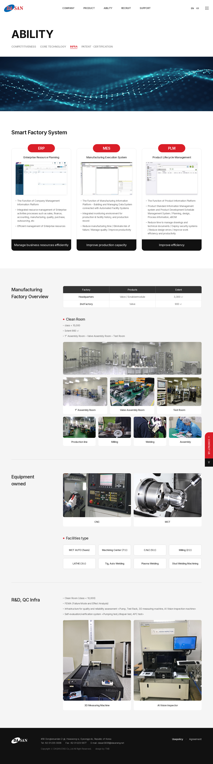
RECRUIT (126, 8)
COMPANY (68, 8)
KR (197, 8)
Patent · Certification (97, 46)
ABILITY (108, 8)
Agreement (195, 739)
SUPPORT (145, 8)
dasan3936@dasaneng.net (111, 743)
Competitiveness (23, 46)
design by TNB (102, 748)
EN (192, 8)
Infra (73, 46)
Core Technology (53, 46)
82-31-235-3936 (53, 743)
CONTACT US (209, 446)
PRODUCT (89, 8)
